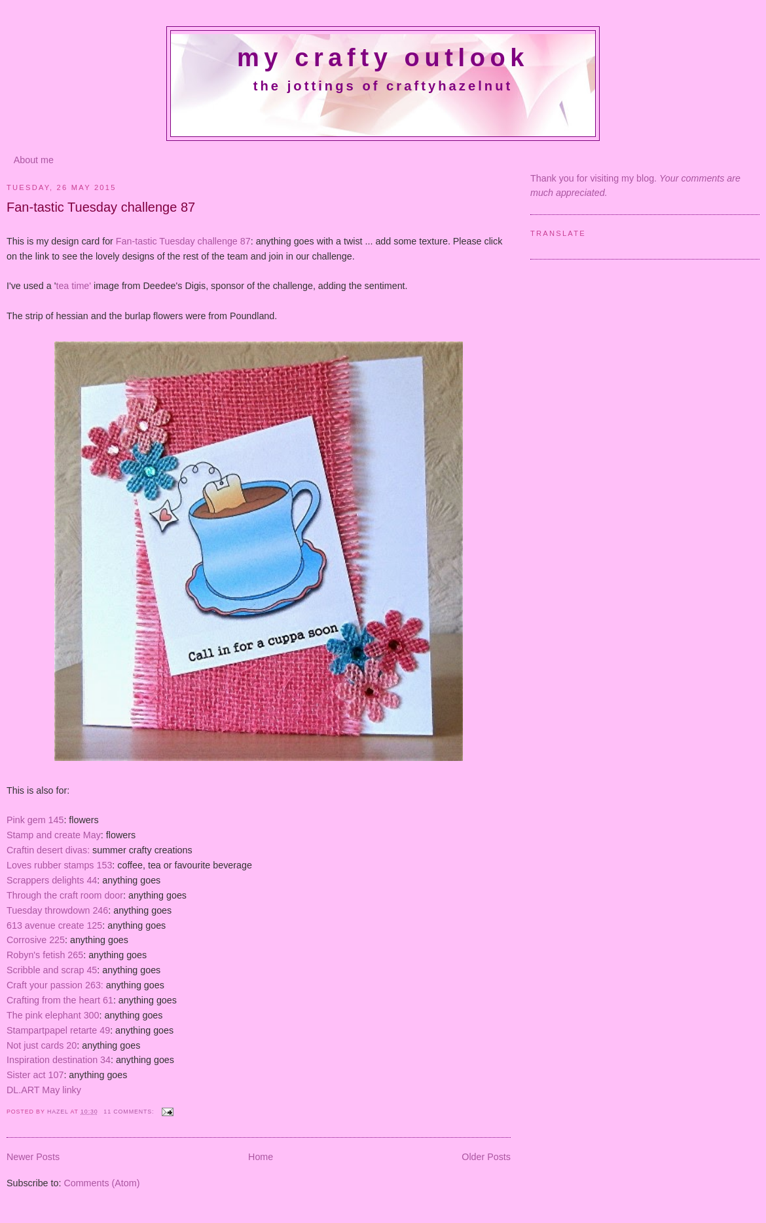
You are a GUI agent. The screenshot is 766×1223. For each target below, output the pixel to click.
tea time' (73, 286)
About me (34, 160)
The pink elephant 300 (53, 1015)
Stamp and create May (54, 835)
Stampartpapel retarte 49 (58, 1030)
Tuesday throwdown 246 (57, 910)
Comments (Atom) (101, 1183)
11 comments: (129, 1111)
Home (260, 1157)
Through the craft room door (65, 895)
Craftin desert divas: (48, 850)
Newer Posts (33, 1157)
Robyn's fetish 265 (45, 955)
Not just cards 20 (42, 1045)
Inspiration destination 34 (59, 1060)
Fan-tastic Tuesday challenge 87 (101, 207)
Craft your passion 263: (55, 985)
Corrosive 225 (36, 940)
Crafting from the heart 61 (60, 1000)
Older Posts (486, 1157)
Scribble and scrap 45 (52, 970)
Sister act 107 (35, 1075)
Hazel (59, 1111)
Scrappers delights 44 (52, 880)
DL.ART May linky (44, 1090)
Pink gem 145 (35, 820)
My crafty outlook (383, 57)
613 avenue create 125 (54, 925)
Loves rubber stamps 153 (59, 865)
